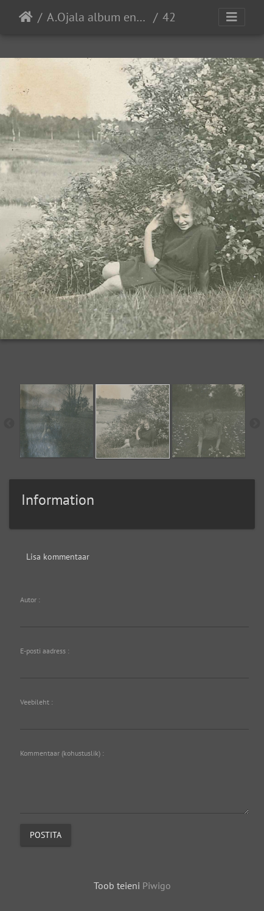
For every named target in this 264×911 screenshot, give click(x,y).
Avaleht (26, 17)
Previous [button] (9, 424)
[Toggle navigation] (231, 17)
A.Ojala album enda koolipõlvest (97, 17)
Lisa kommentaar (57, 556)
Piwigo (156, 885)
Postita (45, 834)
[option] (56, 420)
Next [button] (255, 424)
